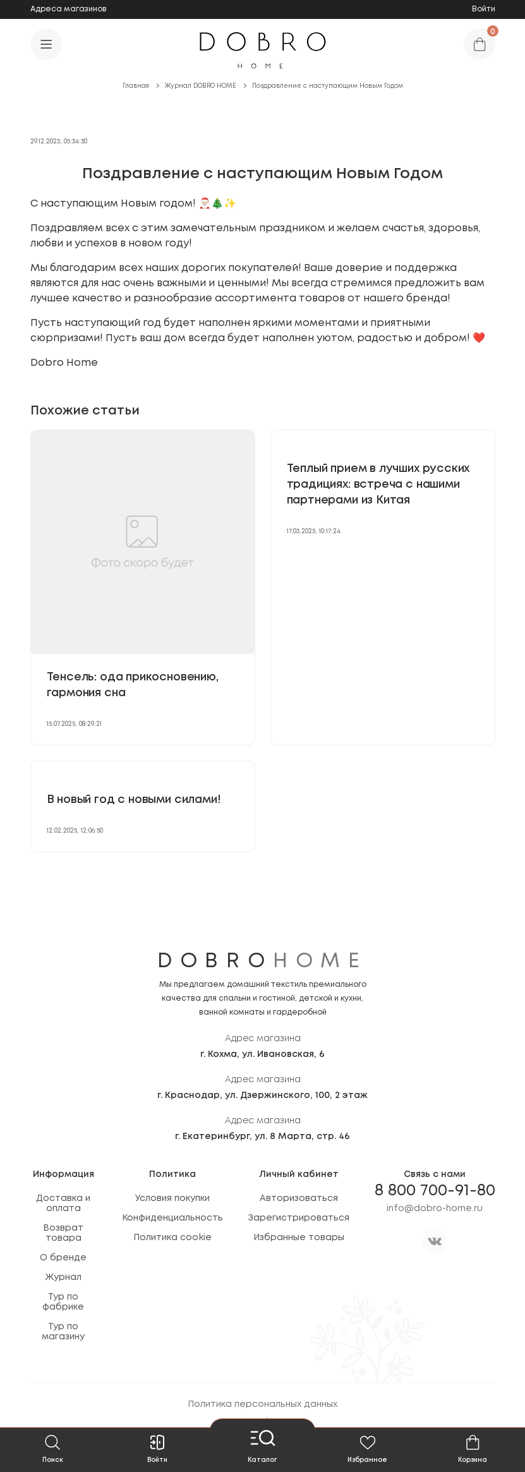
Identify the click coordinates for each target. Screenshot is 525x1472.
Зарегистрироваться (298, 1218)
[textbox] (262, 283)
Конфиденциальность (172, 1218)
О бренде (63, 1258)
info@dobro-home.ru (435, 1208)
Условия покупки (172, 1198)
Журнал (63, 1277)
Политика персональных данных (262, 1404)
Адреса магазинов (68, 9)
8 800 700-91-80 (435, 1191)
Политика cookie (172, 1237)
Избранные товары (298, 1237)
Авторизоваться (299, 1198)
